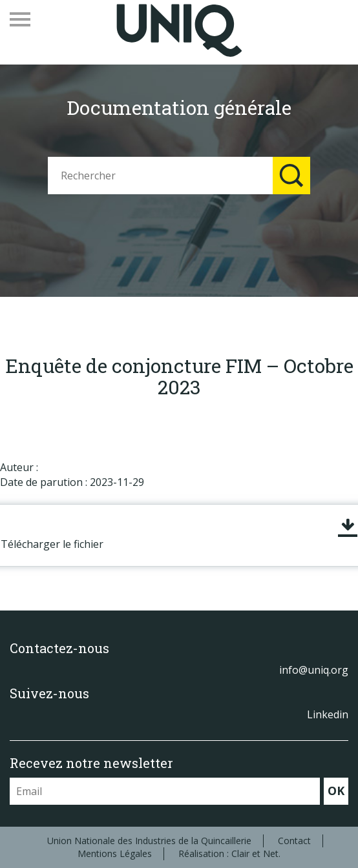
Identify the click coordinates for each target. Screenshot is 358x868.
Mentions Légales (115, 853)
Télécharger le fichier (52, 544)
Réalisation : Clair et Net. (229, 853)
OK (336, 790)
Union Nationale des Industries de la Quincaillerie (149, 840)
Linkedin (327, 714)
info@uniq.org (313, 670)
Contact (294, 840)
